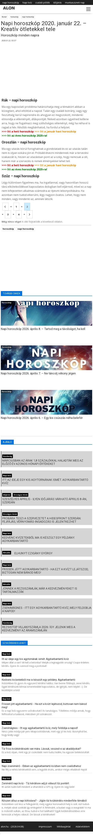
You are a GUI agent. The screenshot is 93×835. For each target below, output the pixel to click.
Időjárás (57, 2)
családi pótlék (42, 2)
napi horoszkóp (10, 2)
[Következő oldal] (29, 214)
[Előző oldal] (5, 207)
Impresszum (45, 826)
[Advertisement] (46, 70)
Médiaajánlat (64, 826)
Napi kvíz (27, 2)
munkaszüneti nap (75, 2)
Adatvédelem (83, 826)
